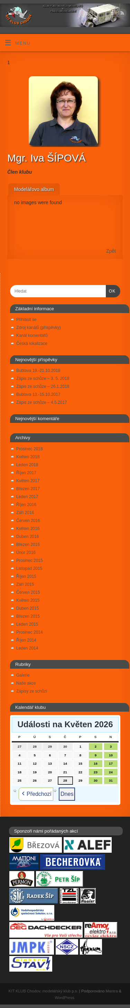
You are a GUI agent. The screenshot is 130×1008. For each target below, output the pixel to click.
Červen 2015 (28, 592)
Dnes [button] (67, 794)
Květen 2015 (27, 600)
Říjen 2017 (26, 472)
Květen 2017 (27, 480)
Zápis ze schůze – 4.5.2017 (41, 402)
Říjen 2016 (26, 504)
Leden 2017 (27, 496)
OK (110, 291)
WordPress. (65, 998)
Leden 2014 (27, 648)
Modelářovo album (34, 189)
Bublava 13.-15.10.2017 (38, 394)
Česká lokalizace (31, 343)
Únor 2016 (26, 552)
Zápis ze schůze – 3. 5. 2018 (42, 378)
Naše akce (26, 683)
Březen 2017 (28, 488)
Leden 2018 (27, 464)
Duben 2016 (27, 536)
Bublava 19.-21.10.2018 (38, 370)
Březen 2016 (28, 544)
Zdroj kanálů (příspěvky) (38, 327)
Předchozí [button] (36, 794)
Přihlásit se (26, 319)
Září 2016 (25, 512)
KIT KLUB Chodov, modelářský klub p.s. (43, 991)
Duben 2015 (27, 608)
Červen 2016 (28, 520)
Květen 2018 (27, 456)
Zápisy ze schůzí (31, 691)
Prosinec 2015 (29, 560)
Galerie (23, 675)
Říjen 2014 (26, 640)
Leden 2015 (27, 624)
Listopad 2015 (29, 568)
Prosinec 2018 (29, 448)
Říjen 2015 (26, 576)
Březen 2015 (28, 616)
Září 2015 (25, 584)
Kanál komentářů (32, 335)
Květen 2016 (27, 528)
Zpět (111, 251)
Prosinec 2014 (29, 632)
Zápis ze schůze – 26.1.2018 (42, 386)
